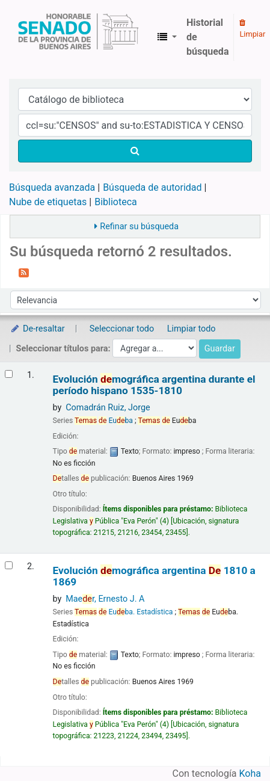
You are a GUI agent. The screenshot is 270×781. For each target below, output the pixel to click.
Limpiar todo (191, 329)
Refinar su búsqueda (139, 226)
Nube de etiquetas (48, 202)
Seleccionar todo (122, 329)
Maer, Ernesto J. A (105, 599)
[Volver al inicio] (232, 744)
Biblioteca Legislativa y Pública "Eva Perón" (78, 37)
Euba (104, 420)
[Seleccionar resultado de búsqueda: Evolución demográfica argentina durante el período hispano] (9, 374)
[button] (167, 37)
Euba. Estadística (124, 612)
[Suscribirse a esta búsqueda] (24, 272)
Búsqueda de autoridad (152, 187)
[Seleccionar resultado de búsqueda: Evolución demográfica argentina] (9, 565)
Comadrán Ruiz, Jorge (108, 408)
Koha (250, 773)
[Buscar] (135, 151)
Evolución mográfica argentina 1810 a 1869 (154, 576)
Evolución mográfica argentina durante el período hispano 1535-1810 (154, 385)
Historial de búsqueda (207, 37)
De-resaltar (37, 329)
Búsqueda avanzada (52, 187)
